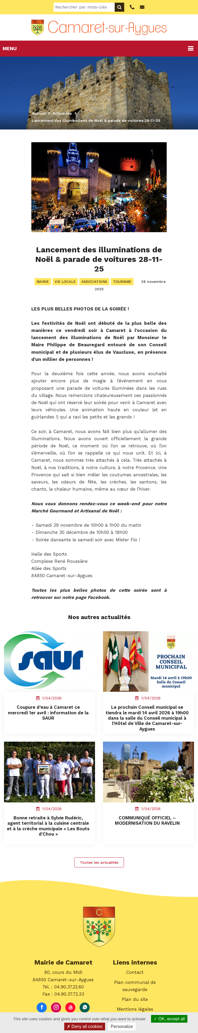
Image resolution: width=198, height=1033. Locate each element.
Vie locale (65, 282)
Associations (94, 282)
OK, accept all (169, 1019)
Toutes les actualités (99, 863)
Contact (135, 973)
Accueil (39, 113)
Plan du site (135, 1000)
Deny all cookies (84, 1026)
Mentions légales (135, 1010)
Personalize (122, 1026)
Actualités (62, 113)
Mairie (43, 282)
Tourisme (122, 282)
